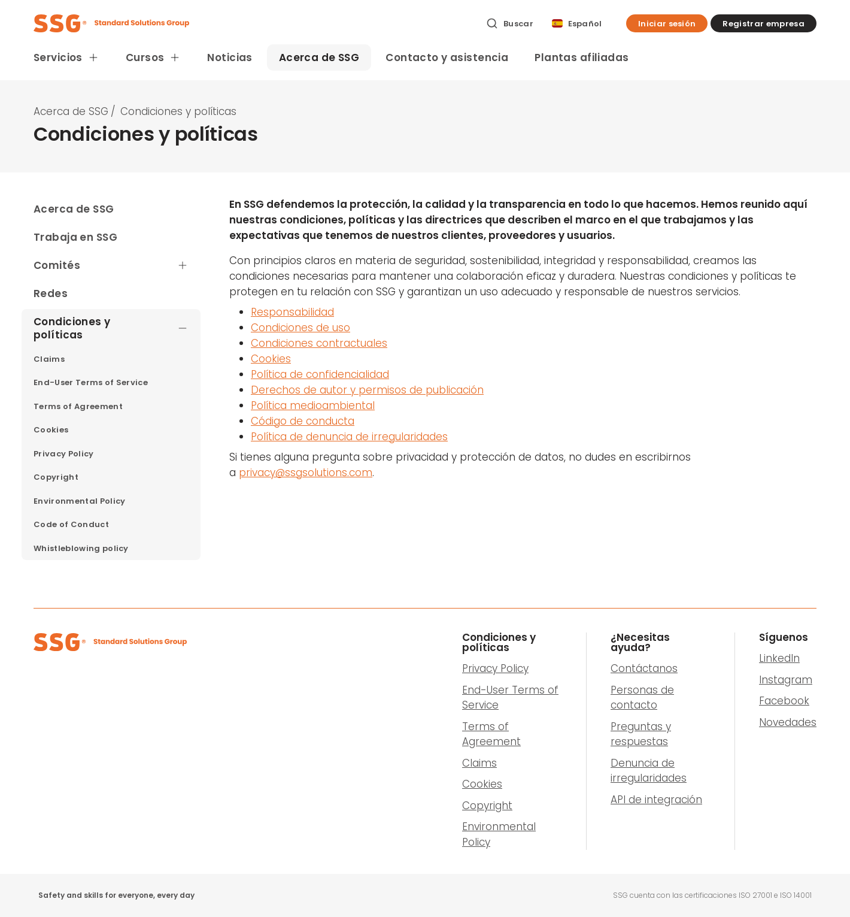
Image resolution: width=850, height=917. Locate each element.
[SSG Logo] (253, 23)
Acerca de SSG (319, 57)
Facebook (784, 701)
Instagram (785, 680)
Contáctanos (644, 668)
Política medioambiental (313, 405)
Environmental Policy (499, 834)
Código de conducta (302, 421)
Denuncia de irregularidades (649, 771)
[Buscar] (509, 23)
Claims (479, 763)
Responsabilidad (292, 312)
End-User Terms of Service (510, 698)
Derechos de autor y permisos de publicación (367, 390)
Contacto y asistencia (446, 57)
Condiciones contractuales (319, 343)
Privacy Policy (495, 668)
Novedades (787, 722)
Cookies (271, 359)
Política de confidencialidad (320, 374)
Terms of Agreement (491, 734)
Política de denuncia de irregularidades (349, 436)
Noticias (229, 57)
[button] (667, 23)
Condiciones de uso (300, 327)
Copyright (487, 805)
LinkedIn (779, 658)
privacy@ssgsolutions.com (305, 472)
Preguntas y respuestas (641, 734)
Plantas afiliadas (582, 57)
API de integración (656, 799)
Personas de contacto (642, 698)
